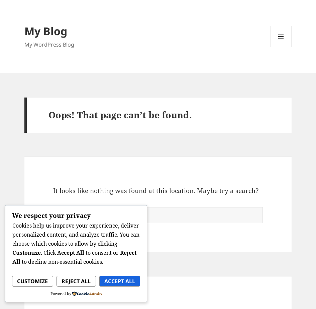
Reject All (76, 281)
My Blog (45, 31)
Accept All (119, 281)
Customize (32, 281)
